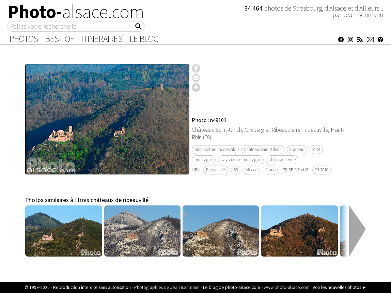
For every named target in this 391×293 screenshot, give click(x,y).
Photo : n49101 (209, 120)
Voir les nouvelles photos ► (339, 287)
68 (236, 170)
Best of (59, 38)
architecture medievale (215, 149)
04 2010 (321, 170)
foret (316, 149)
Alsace (251, 170)
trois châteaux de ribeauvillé (112, 200)
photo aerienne (282, 160)
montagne (203, 160)
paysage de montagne (241, 160)
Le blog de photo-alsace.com (231, 287)
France (271, 170)
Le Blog (144, 38)
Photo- (76, 11)
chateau (297, 149)
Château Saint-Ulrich (263, 149)
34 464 (254, 8)
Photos (24, 38)
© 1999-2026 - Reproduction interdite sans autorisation (78, 287)
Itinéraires (102, 38)
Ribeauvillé (216, 170)
